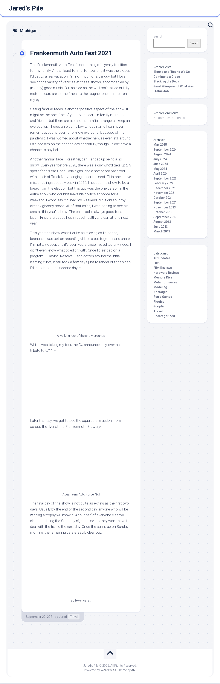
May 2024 (160, 169)
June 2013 (160, 227)
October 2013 (163, 213)
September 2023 (165, 179)
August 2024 (162, 155)
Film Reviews (162, 269)
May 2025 (160, 145)
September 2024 (165, 150)
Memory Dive (162, 278)
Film (156, 264)
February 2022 (163, 184)
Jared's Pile (26, 9)
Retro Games (162, 297)
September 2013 (165, 218)
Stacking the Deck (166, 82)
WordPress (108, 671)
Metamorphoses (165, 283)
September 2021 (165, 203)
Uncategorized (164, 317)
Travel (74, 617)
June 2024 (160, 165)
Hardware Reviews (166, 273)
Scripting (160, 307)
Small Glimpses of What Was (173, 87)
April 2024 (160, 174)
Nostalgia (160, 293)
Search (158, 37)
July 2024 (160, 160)
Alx (133, 671)
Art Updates (161, 259)
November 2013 (164, 208)
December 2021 (164, 189)
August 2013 (162, 223)
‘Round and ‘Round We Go (171, 73)
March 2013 (161, 232)
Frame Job (161, 92)
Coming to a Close (166, 77)
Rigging (159, 302)
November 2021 (164, 194)
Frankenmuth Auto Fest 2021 (72, 54)
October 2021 (163, 198)
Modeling (160, 288)
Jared (63, 618)
